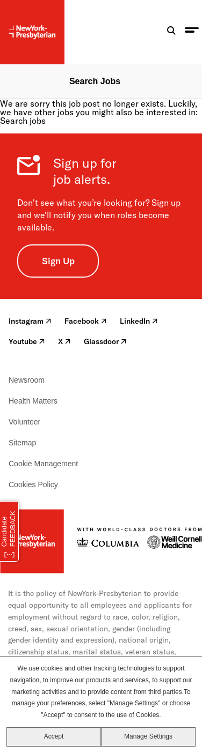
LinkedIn (139, 321)
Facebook (85, 321)
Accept (54, 736)
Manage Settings (148, 736)
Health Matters (33, 401)
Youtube (27, 341)
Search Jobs (94, 81)
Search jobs (23, 120)
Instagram (30, 321)
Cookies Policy (33, 484)
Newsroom (27, 380)
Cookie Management (43, 463)
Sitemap (22, 442)
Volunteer (24, 421)
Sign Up (58, 260)
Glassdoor (105, 341)
